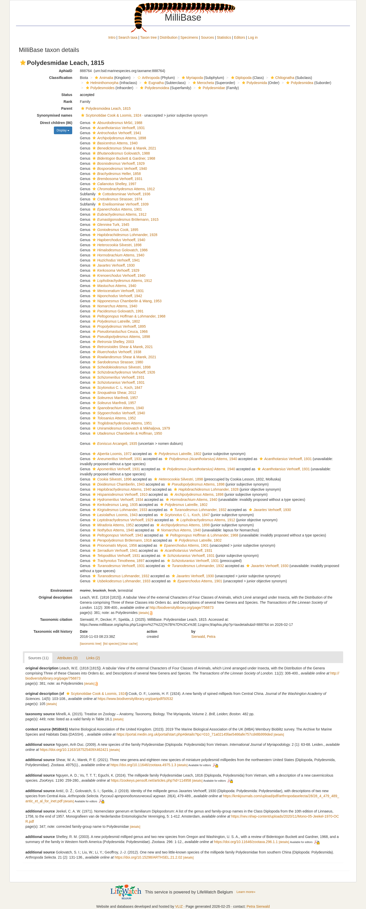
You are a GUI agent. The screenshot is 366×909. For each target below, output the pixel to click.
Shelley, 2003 (112, 342)
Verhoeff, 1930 (113, 265)
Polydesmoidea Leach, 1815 (105, 108)
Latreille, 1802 (115, 321)
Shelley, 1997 (113, 184)
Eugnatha (153, 83)
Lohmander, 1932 (197, 510)
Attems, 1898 (118, 138)
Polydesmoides (100, 88)
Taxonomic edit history (53, 631)
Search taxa (128, 37)
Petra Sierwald (258, 906)
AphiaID (65, 71)
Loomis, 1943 (114, 515)
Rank (68, 102)
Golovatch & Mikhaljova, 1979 (130, 428)
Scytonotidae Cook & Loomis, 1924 (110, 115)
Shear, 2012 (113, 393)
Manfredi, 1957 (114, 398)
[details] (144, 613)
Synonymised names (54, 115)
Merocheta (202, 83)
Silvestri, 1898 (116, 245)
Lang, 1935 (114, 505)
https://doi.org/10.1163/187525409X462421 (74, 750)
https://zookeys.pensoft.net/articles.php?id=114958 (151, 780)
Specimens (189, 37)
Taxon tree (148, 37)
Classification (60, 78)
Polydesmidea (299, 83)
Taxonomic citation (56, 619)
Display (63, 130)
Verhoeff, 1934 (117, 500)
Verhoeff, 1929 (118, 163)
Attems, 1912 (123, 189)
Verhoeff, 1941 (116, 133)
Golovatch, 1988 (120, 153)
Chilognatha (281, 78)
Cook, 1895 (114, 230)
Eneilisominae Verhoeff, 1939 (123, 204)
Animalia (103, 78)
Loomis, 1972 (111, 454)
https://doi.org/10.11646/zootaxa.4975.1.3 (143, 765)
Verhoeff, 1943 (117, 535)
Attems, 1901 (116, 209)
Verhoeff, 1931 (118, 128)
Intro (111, 37)
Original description (55, 597)
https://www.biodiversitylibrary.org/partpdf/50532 (135, 699)
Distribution (168, 37)
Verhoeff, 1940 (119, 169)
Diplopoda (241, 78)
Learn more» (246, 892)
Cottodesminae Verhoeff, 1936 (123, 194)
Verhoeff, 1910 (119, 494)
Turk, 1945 (110, 225)
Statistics (224, 37)
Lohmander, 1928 (124, 235)
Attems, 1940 (114, 143)
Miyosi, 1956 (114, 545)
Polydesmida (254, 83)
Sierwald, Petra (203, 637)
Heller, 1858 (116, 174)
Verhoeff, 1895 (118, 326)
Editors (239, 37)
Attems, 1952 (113, 418)
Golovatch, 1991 (117, 311)
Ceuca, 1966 (119, 331)
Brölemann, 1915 (124, 219)
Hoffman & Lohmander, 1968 (128, 316)
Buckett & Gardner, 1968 (123, 158)
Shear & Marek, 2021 (123, 148)
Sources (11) (38, 658)
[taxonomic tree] (90, 643)
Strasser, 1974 (116, 199)
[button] (23, 63)
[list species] (111, 643)
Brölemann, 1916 (121, 540)
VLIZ (179, 906)
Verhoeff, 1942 (116, 296)
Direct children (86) (56, 123)
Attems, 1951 (121, 423)
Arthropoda (148, 78)
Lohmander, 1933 (119, 510)
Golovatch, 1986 (119, 250)
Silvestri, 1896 (111, 479)
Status (67, 95)
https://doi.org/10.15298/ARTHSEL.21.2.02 (148, 857)
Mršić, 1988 (116, 123)
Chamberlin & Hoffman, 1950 (126, 433)
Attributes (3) (67, 658)
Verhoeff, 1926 (123, 372)
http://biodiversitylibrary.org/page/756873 (181, 607)
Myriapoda (191, 78)
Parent (66, 108)
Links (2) (93, 658)
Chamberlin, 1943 (118, 484)
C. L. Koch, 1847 (116, 387)
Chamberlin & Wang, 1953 (126, 301)
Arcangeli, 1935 (114, 444)
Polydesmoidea (154, 88)
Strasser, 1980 (117, 362)
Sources (207, 37)
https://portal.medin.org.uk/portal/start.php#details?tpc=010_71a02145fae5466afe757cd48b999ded (195, 734)
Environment (61, 590)
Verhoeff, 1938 (116, 352)
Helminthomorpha (102, 83)
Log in (253, 37)
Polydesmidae (211, 88)
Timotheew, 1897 (117, 561)
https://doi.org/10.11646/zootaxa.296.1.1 (246, 842)
